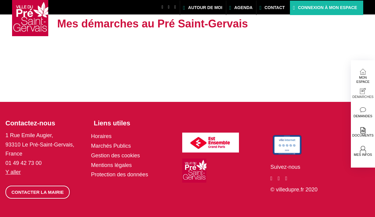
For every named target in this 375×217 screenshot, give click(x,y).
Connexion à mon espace (327, 7)
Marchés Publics (111, 146)
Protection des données (119, 174)
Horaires (101, 136)
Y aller (13, 172)
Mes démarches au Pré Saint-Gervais (152, 23)
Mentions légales (111, 165)
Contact (275, 7)
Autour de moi (205, 7)
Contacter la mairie (37, 192)
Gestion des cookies (115, 156)
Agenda (243, 7)
